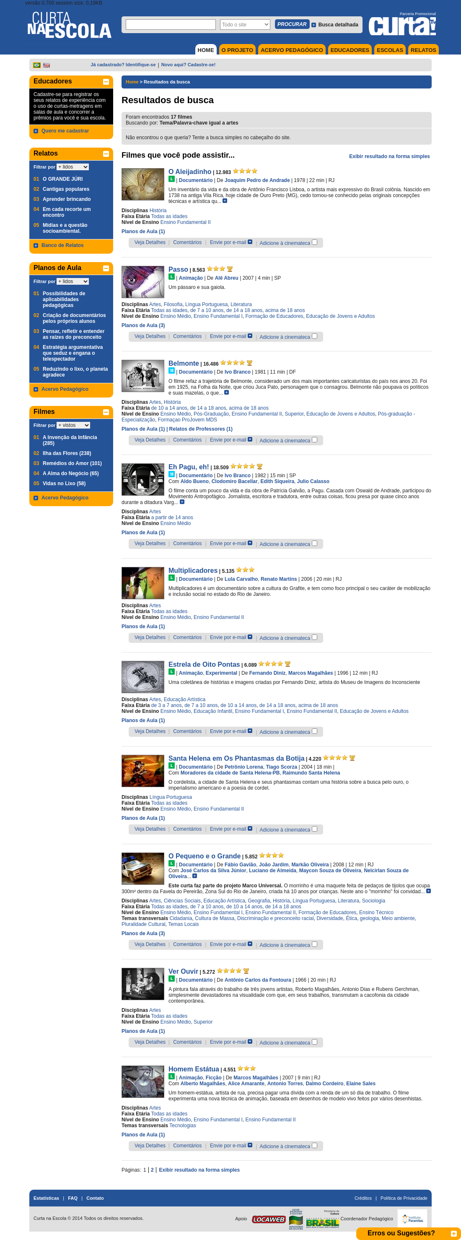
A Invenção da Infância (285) (70, 440)
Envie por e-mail (228, 242)
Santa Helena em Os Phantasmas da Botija (236, 758)
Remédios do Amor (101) (72, 463)
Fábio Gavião (240, 865)
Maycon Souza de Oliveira (330, 870)
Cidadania (181, 918)
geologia (369, 918)
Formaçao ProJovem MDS (187, 420)
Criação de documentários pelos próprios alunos (74, 318)
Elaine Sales (361, 1084)
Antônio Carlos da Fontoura (258, 980)
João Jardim (274, 865)
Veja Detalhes (150, 242)
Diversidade (329, 918)
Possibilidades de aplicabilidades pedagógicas (64, 299)
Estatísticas (46, 1198)
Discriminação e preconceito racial (275, 918)
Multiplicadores (193, 570)
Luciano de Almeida (272, 870)
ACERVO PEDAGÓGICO (292, 50)
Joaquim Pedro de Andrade (257, 180)
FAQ (73, 1198)
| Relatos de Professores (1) (199, 429)
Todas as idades (169, 216)
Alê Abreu (226, 278)
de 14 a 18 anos (244, 310)
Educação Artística (184, 699)
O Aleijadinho (190, 171)
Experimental (221, 673)
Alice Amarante (246, 1084)
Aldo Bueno (195, 481)
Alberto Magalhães (203, 1084)
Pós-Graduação (211, 414)
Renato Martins (279, 579)
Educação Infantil (213, 711)
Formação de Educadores (274, 316)
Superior (294, 414)
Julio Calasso (313, 481)
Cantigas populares (66, 189)
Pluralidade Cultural (144, 924)
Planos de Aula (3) (143, 325)
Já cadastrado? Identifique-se (123, 64)
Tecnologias (182, 1125)
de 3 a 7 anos (166, 705)
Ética (351, 918)
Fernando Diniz (267, 673)
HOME (206, 50)
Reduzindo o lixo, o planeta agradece (75, 372)
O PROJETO (238, 50)
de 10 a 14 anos (169, 408)
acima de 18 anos (285, 310)
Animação (191, 278)
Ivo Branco (238, 372)
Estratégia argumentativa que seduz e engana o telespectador (73, 353)
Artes (155, 304)
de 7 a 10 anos (206, 310)
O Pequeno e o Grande (204, 856)
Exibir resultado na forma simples (389, 156)
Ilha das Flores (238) (67, 453)
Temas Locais (183, 924)
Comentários (187, 242)
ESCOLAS (390, 50)
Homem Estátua (193, 1069)
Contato (95, 1198)
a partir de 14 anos (172, 517)
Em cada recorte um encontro (67, 212)
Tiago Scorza (281, 767)
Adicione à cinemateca (285, 243)
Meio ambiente (398, 918)
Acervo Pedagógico (64, 389)
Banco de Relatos (62, 245)
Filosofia (173, 304)
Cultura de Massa (214, 918)
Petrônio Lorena (244, 767)
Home (132, 81)
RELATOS (423, 50)
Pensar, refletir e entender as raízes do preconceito (73, 334)
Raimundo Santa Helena (311, 773)
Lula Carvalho (241, 579)
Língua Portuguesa (206, 304)
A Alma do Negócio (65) (71, 473)
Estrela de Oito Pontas (204, 664)
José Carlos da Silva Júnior (213, 870)
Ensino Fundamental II (186, 222)
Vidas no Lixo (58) (64, 483)
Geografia (259, 901)
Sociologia (373, 901)
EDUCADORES (350, 50)
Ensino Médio (176, 316)
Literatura (241, 304)
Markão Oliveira (310, 865)
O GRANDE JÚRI (63, 179)
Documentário (196, 180)
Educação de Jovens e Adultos (340, 316)
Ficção (214, 1078)
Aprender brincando (67, 199)
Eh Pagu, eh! (188, 467)
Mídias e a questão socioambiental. (65, 228)
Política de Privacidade (404, 1198)
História (158, 210)
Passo (178, 269)
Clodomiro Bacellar (235, 481)
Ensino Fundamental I (218, 316)
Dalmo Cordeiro (324, 1084)
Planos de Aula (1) (143, 231)
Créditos (363, 1198)
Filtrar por (44, 166)
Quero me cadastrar (65, 131)
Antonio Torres (285, 1084)
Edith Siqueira (277, 481)
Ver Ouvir (183, 971)
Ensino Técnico (376, 912)
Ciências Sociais (182, 901)
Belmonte (183, 363)
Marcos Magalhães (310, 673)
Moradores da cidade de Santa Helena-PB (230, 773)
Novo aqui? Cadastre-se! (188, 64)
